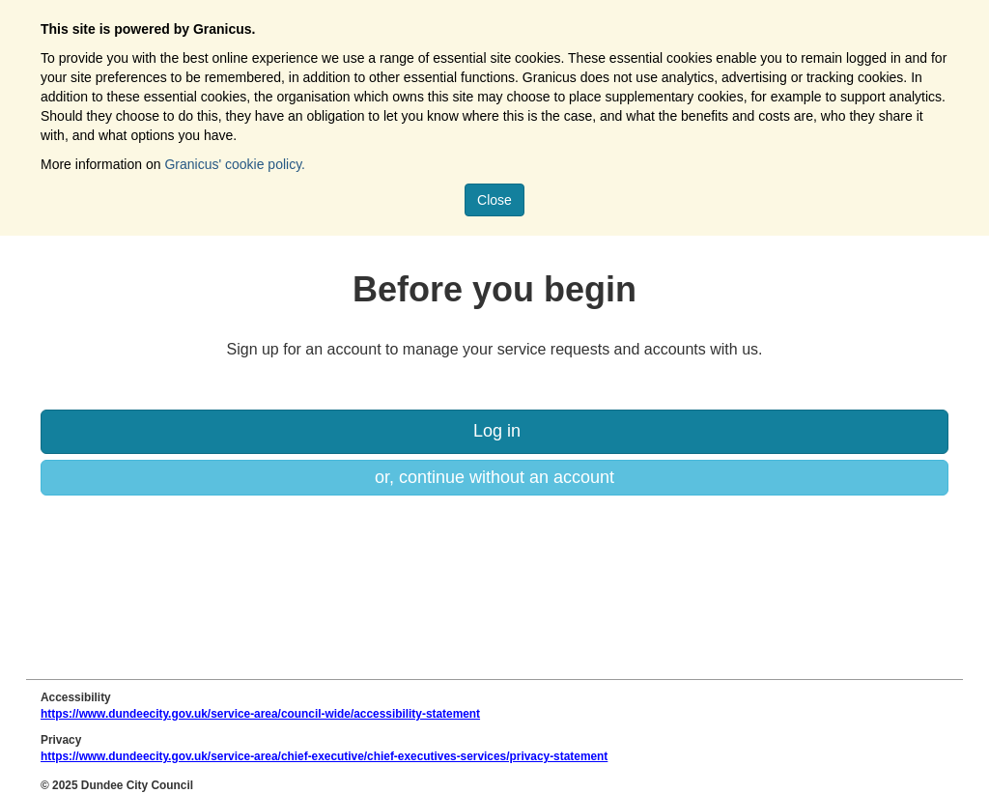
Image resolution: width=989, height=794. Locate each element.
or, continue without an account (494, 477)
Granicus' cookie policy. (234, 164)
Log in (494, 430)
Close (494, 200)
